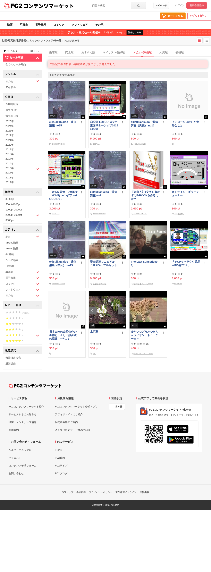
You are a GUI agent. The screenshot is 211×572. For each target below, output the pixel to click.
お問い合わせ (16, 473)
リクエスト (15, 457)
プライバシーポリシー (100, 492)
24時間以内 (11, 104)
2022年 (9, 135)
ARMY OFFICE (140, 214)
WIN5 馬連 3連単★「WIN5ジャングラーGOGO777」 (63, 195)
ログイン (179, 5)
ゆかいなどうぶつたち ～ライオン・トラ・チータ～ (145, 335)
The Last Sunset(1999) (144, 263)
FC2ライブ (61, 465)
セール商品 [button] (22, 58)
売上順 (69, 52)
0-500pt (9, 199)
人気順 (163, 52)
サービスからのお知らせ (23, 414)
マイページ (161, 5)
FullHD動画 (11, 260)
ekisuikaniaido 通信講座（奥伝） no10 (144, 123)
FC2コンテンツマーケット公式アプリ (76, 406)
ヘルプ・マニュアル (20, 449)
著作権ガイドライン (126, 492)
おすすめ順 (88, 52)
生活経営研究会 (99, 284)
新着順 (53, 52)
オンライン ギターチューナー (185, 193)
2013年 (9, 177)
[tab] (129, 52)
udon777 (96, 144)
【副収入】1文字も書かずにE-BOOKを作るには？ (145, 195)
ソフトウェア (80, 24)
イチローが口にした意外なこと (185, 123)
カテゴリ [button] (22, 230)
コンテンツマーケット (48, 6)
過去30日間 (11, 116)
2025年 (9, 121)
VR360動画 (11, 248)
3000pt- (9, 220)
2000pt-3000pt (22, 215)
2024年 (9, 125)
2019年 (9, 149)
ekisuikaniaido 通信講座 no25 (62, 123)
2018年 (9, 154)
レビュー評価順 (142, 52)
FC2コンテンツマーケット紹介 (26, 406)
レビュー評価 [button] (22, 305)
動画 (10, 24)
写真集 (24, 24)
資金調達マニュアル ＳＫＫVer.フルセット (103, 263)
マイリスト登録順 (114, 52)
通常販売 (10, 363)
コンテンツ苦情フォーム (23, 465)
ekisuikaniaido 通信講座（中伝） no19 (62, 263)
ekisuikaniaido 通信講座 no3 (103, 193)
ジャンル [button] (22, 74)
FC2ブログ (61, 473)
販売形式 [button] (22, 351)
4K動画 (9, 254)
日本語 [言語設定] (118, 406)
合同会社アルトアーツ (143, 284)
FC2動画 (60, 457)
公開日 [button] (22, 97)
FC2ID (58, 449)
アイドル (10, 87)
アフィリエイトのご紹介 (69, 414)
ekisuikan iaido (58, 144)
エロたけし (179, 214)
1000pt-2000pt (13, 209)
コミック (58, 24)
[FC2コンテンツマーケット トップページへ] (35, 385)
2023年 (9, 130)
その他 (99, 24)
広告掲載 (144, 492)
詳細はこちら (134, 32)
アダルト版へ (197, 15)
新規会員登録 (197, 5)
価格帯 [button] (22, 192)
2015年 (22, 169)
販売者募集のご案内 (66, 422)
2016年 (9, 163)
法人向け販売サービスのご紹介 (72, 430)
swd (94, 353)
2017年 (9, 158)
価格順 (179, 52)
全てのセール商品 (15, 64)
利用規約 (14, 430)
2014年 (9, 172)
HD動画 (9, 266)
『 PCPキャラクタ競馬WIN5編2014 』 (186, 263)
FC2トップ (67, 492)
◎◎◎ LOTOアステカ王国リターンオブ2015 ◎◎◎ (104, 125)
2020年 (9, 144)
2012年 (9, 182)
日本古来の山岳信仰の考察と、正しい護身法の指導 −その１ (63, 335)
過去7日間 (11, 110)
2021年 (9, 140)
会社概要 (81, 492)
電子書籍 (40, 24)
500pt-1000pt (13, 204)
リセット (35, 51)
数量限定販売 (13, 357)
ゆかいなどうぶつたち (143, 353)
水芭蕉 (94, 331)
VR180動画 (11, 242)
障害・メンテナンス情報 (23, 422)
